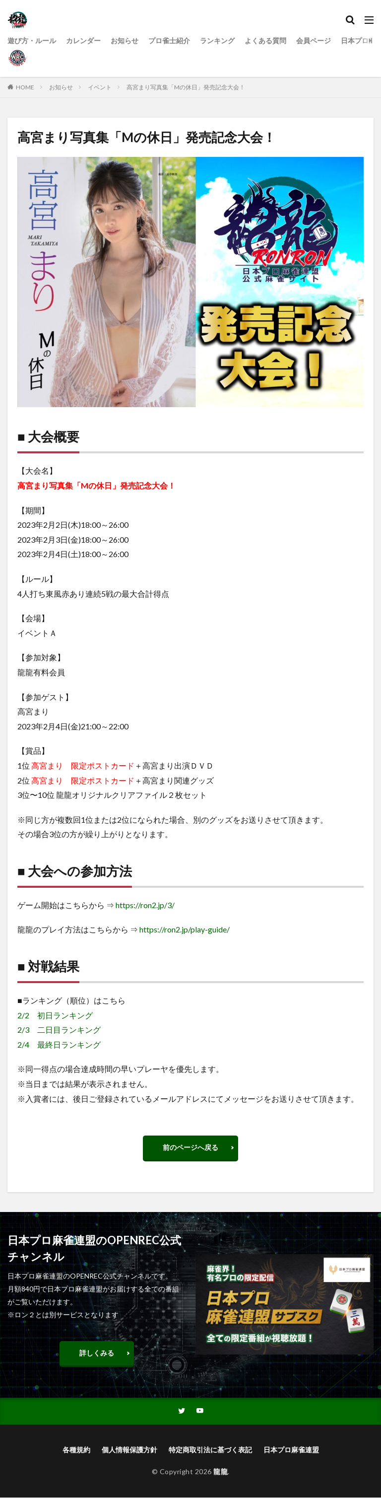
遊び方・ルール (31, 40)
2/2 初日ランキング (55, 1015)
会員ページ (313, 40)
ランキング (217, 40)
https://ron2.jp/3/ (145, 905)
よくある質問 (265, 40)
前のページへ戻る (190, 1147)
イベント (100, 87)
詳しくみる (96, 1353)
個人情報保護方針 (129, 1450)
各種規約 (76, 1450)
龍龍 (220, 1472)
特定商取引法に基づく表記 (210, 1450)
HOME (25, 87)
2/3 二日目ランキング (59, 1029)
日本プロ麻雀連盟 (291, 1450)
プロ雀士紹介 (169, 40)
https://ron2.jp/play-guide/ (184, 929)
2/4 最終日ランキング (59, 1044)
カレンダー (83, 40)
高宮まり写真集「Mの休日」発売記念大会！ (186, 87)
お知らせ (124, 40)
